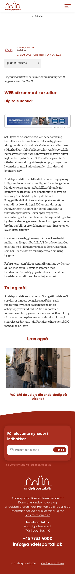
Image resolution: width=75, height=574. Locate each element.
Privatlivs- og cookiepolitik (34, 465)
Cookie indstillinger (52, 564)
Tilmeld (59, 450)
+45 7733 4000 (37, 539)
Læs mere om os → (37, 515)
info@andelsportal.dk (37, 545)
